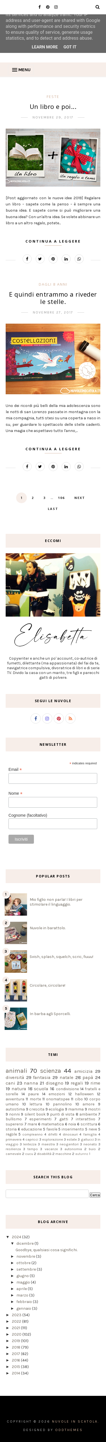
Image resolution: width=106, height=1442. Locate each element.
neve (92, 1129)
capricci (31, 1139)
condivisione (67, 1089)
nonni (14, 1114)
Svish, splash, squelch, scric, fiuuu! (61, 956)
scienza (50, 1070)
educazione (31, 1129)
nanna (31, 1083)
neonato (90, 1144)
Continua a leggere (53, 241)
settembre (26, 1269)
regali (77, 1083)
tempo (32, 1149)
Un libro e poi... (53, 106)
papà (88, 1077)
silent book (35, 1114)
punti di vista (62, 1114)
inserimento (73, 1129)
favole (51, 1129)
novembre (26, 1256)
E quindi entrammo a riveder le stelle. (53, 298)
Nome (15, 793)
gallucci (87, 1139)
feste (53, 96)
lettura (35, 1104)
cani (10, 1083)
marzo (22, 1295)
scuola (41, 1088)
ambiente (88, 1114)
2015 (16, 1366)
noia (72, 1124)
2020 (17, 1334)
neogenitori (69, 1144)
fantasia (42, 1077)
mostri (94, 1109)
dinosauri (70, 1134)
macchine (63, 1154)
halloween (84, 1094)
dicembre (25, 1243)
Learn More (45, 47)
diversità (15, 1077)
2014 (16, 1373)
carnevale (13, 1154)
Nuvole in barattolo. (48, 928)
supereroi (14, 1124)
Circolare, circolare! (47, 985)
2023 (17, 1315)
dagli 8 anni (53, 284)
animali (16, 1070)
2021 (16, 1327)
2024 (17, 1237)
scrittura (89, 1124)
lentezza (29, 1144)
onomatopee (58, 1099)
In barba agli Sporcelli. (50, 1013)
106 (61, 498)
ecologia (56, 1109)
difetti (52, 1134)
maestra (48, 1144)
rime (95, 1083)
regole (11, 1134)
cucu (29, 1154)
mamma (76, 1109)
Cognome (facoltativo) (27, 815)
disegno (54, 1083)
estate (72, 1139)
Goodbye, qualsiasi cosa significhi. (46, 1250)
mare (32, 1124)
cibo (79, 1099)
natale (66, 1077)
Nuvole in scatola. (75, 1421)
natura (19, 1088)
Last (53, 509)
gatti (63, 1119)
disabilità (44, 1154)
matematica (52, 1124)
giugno (23, 1275)
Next (79, 498)
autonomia (73, 1149)
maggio (23, 1282)
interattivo (85, 1119)
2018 (16, 1347)
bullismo (14, 1119)
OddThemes (69, 1430)
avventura (15, 1099)
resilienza (13, 1149)
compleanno (32, 1134)
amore (88, 1104)
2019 (16, 1340)
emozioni (57, 1094)
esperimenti (40, 1119)
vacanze (51, 1149)
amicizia (83, 1071)
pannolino (62, 1104)
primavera (13, 1139)
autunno (81, 1154)
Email (15, 769)
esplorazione (52, 1139)
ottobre (23, 1262)
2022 (17, 1321)
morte (35, 1099)
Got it (69, 47)
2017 (16, 1353)
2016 (16, 1360)
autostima (15, 1109)
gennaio (24, 1308)
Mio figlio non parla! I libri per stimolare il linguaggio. (56, 902)
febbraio (24, 1301)
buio (92, 1149)
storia (11, 1129)
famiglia (90, 1134)
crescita (36, 1109)
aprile (22, 1288)
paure (33, 1094)
